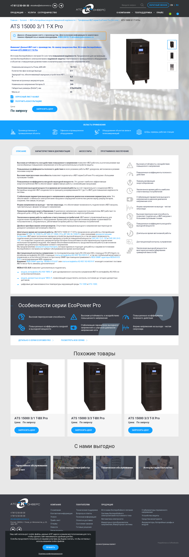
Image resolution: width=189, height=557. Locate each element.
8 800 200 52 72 (64, 37)
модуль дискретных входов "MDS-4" (36, 278)
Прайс (160, 12)
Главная (13, 20)
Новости (54, 527)
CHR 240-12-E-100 (99, 238)
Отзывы (54, 524)
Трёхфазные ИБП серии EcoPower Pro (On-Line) (98, 20)
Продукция (16, 12)
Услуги (32, 12)
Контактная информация (61, 513)
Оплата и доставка (84, 520)
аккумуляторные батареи (46, 247)
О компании (123, 12)
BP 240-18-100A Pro (34, 234)
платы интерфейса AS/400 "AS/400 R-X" (72, 255)
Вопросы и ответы (84, 513)
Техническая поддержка (87, 510)
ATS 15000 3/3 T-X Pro (144, 418)
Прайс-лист (55, 520)
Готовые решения (83, 527)
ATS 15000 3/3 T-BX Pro (88, 418)
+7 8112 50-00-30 (19, 5)
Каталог (23, 20)
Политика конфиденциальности (50, 554)
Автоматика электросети (112, 519)
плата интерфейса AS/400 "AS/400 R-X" (78, 261)
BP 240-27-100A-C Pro (53, 234)
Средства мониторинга (152, 519)
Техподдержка (143, 12)
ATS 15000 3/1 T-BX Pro (31, 418)
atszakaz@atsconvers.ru (40, 5)
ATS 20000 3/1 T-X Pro (28, 50)
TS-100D (83, 284)
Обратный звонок (158, 5)
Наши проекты (57, 530)
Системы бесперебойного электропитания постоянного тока (116, 514)
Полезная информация (86, 517)
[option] (137, 61)
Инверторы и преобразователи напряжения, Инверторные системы (116, 523)
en (171, 5)
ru (177, 5)
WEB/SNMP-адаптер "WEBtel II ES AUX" (42, 261)
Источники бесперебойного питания (117, 510)
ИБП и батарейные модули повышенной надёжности (52, 20)
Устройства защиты (150, 515)
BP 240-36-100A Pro (72, 234)
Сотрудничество (47, 12)
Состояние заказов (84, 524)
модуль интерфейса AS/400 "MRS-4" (37, 272)
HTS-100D (93, 284)
